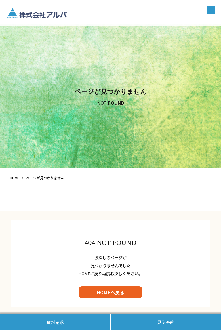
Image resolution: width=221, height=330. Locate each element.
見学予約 (165, 322)
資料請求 (55, 322)
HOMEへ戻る (110, 292)
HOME (14, 177)
